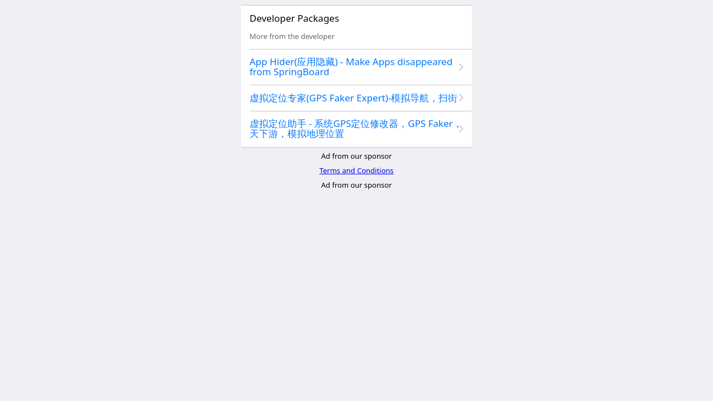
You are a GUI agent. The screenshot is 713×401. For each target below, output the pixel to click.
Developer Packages (294, 18)
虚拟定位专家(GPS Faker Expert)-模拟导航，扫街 (353, 97)
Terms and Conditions (356, 170)
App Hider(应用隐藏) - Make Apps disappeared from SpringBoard (351, 66)
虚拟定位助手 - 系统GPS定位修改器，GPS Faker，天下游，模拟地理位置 (356, 128)
